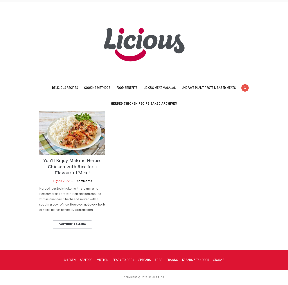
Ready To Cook (123, 260)
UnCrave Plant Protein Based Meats (209, 88)
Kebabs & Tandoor (195, 260)
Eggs (158, 260)
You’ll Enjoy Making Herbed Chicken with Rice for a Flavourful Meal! (72, 166)
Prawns (172, 260)
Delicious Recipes (65, 88)
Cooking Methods (97, 88)
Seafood (86, 260)
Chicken (70, 260)
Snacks (218, 260)
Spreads (144, 260)
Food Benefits (126, 88)
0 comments (83, 181)
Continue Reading (72, 224)
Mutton (102, 260)
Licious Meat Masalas (159, 88)
